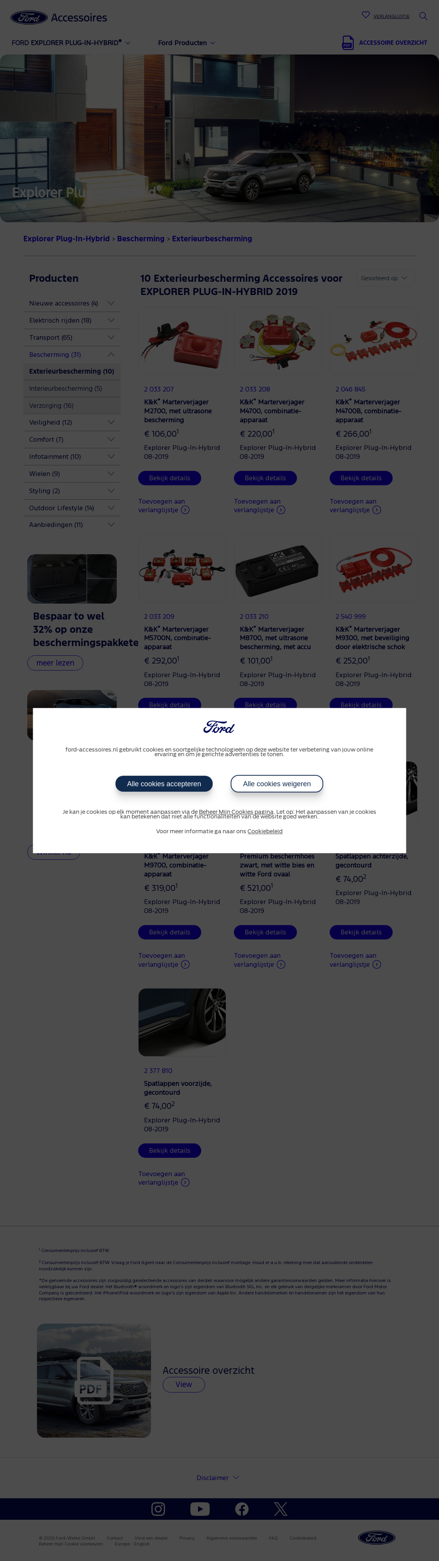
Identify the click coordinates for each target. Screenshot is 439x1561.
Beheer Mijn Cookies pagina (236, 812)
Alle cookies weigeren (277, 784)
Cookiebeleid (265, 831)
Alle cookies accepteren (164, 784)
